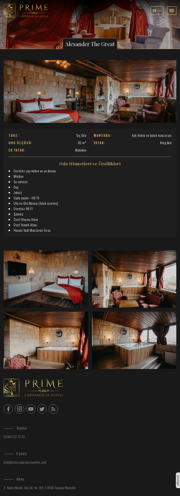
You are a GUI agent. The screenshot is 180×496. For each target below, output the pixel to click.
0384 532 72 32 (14, 436)
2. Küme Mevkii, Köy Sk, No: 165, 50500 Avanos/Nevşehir (40, 487)
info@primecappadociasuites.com (25, 462)
